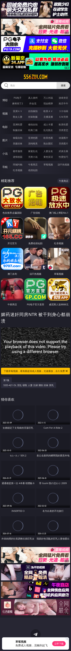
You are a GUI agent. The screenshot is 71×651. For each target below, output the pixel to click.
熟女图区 (48, 143)
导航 (5, 167)
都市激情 (17, 151)
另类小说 (33, 156)
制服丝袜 (17, 130)
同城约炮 (17, 164)
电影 (5, 127)
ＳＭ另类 (63, 116)
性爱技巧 (63, 156)
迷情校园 (17, 156)
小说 (5, 153)
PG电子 (17, 97)
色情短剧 (33, 170)
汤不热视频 (63, 164)
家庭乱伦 (33, 151)
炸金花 (32, 103)
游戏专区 (63, 97)
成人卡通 (48, 124)
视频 (5, 113)
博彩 (5, 100)
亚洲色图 (33, 137)
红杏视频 (17, 170)
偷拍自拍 (33, 124)
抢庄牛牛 (63, 103)
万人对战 (48, 97)
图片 (5, 140)
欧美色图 (48, 137)
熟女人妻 (17, 116)
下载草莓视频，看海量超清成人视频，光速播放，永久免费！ (36, 371)
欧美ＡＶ (48, 111)
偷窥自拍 (17, 137)
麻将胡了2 (17, 103)
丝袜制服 (33, 116)
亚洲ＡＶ (17, 111)
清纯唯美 (33, 143)
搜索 (63, 85)
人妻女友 (48, 151)
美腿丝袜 (17, 143)
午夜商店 (33, 164)
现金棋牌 (48, 103)
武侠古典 (63, 151)
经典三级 (33, 130)
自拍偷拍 (33, 111)
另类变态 (63, 130)
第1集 (6, 380)
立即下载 (59, 643)
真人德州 (33, 97)
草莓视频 (48, 164)
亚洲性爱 (17, 124)
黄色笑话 (48, 156)
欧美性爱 (63, 124)
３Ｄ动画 (63, 111)
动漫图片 (63, 137)
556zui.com (35, 77)
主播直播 (48, 116)
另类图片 (63, 143)
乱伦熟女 (48, 130)
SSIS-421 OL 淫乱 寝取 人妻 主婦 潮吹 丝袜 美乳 (28, 385)
